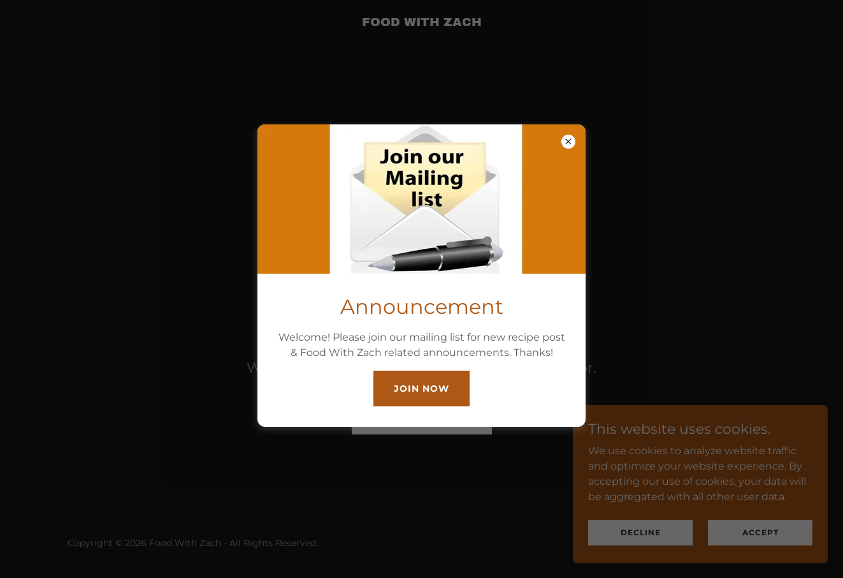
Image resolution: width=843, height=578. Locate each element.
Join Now (421, 388)
